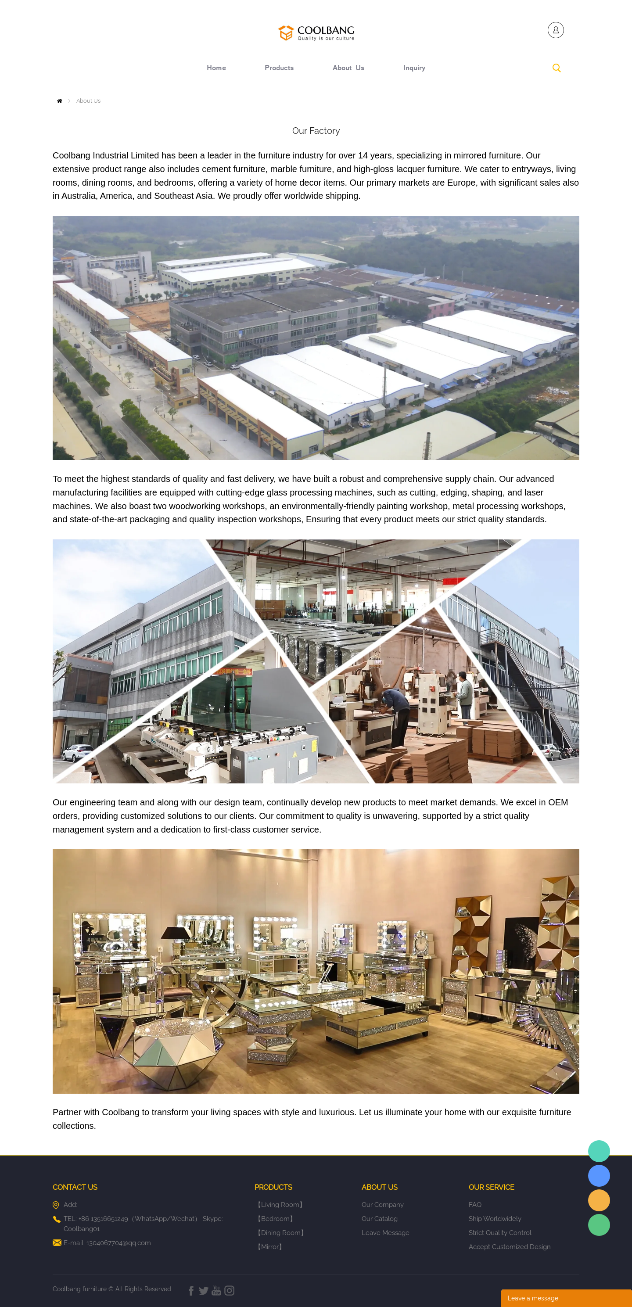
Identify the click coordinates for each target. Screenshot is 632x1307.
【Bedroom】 (275, 1219)
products (279, 68)
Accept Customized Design (510, 1247)
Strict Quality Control (500, 1233)
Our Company (383, 1205)
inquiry (414, 68)
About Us (88, 100)
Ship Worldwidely (495, 1219)
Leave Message (385, 1233)
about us (349, 68)
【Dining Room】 (281, 1233)
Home (59, 101)
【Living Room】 (280, 1205)
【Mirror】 (270, 1247)
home (216, 68)
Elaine (599, 1151)
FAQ (475, 1205)
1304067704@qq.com (118, 1243)
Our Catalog (380, 1219)
